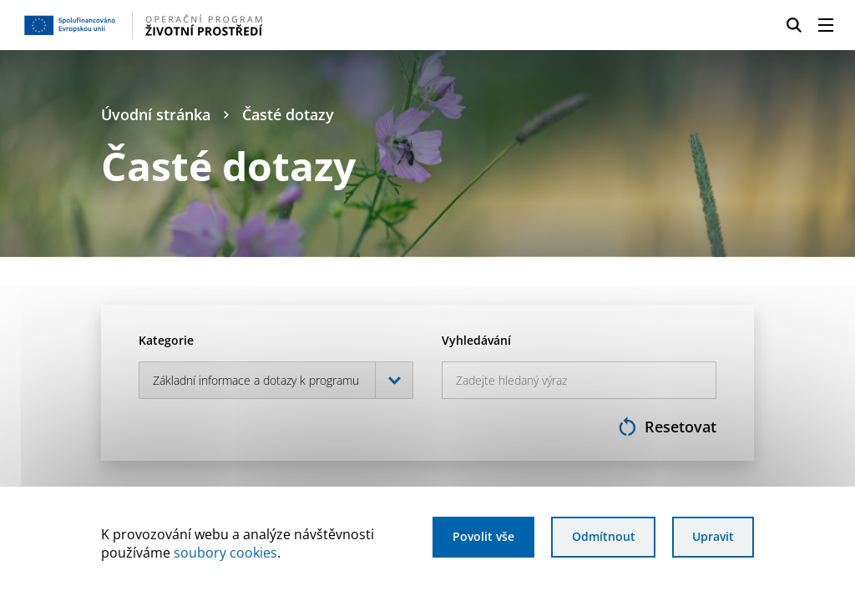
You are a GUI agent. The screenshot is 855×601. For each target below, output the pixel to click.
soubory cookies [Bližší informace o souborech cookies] (225, 552)
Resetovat (667, 426)
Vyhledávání (476, 340)
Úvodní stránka (155, 114)
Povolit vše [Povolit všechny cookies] (483, 536)
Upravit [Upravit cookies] (713, 536)
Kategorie (166, 340)
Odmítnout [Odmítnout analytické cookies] (603, 536)
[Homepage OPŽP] (207, 25)
